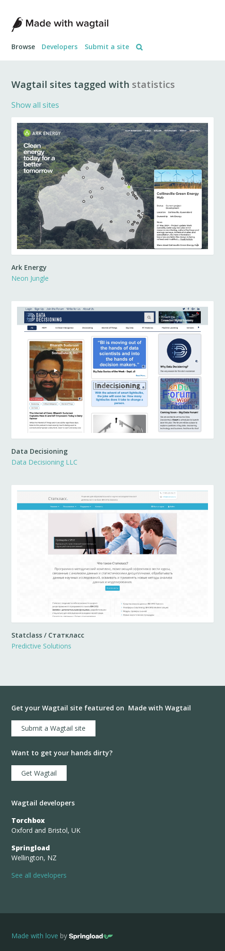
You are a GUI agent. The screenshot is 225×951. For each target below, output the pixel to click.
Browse (23, 46)
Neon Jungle (30, 278)
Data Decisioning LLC (44, 462)
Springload (30, 847)
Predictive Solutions (41, 645)
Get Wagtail (39, 773)
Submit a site (107, 46)
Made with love (34, 935)
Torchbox (28, 820)
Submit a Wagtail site (53, 728)
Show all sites (35, 105)
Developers (60, 46)
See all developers (39, 875)
